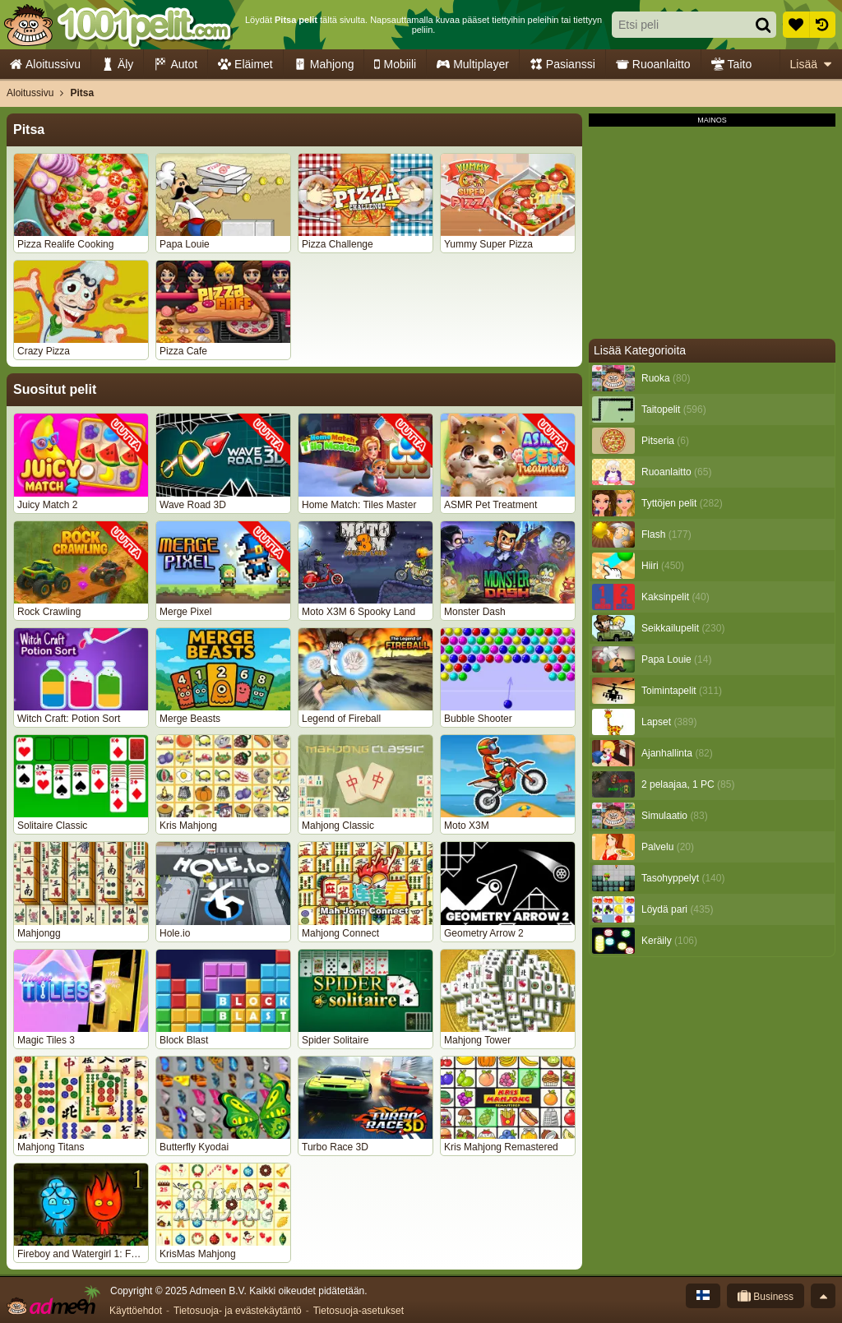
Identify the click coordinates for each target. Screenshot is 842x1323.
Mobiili (395, 65)
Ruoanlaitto (653, 65)
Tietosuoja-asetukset (358, 1310)
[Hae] (763, 25)
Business (765, 1295)
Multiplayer (473, 65)
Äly (117, 65)
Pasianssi (562, 65)
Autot (175, 65)
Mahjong (324, 65)
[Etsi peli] (677, 25)
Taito (731, 65)
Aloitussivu (45, 65)
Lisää (810, 65)
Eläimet (245, 65)
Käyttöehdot (135, 1310)
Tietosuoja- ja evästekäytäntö (237, 1310)
